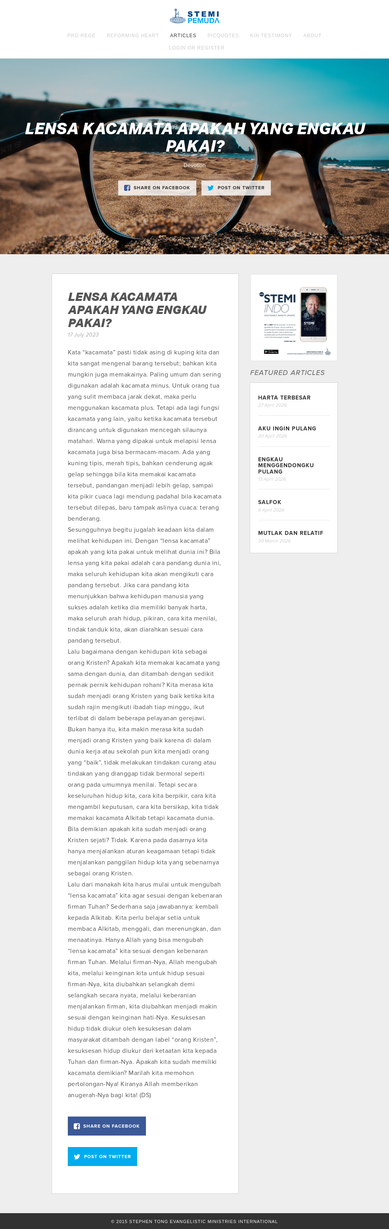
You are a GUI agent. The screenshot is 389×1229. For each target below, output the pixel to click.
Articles (183, 35)
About (312, 35)
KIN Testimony (271, 35)
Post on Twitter (236, 187)
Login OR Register (196, 48)
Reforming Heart (133, 35)
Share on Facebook (157, 187)
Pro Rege (81, 35)
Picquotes (223, 35)
